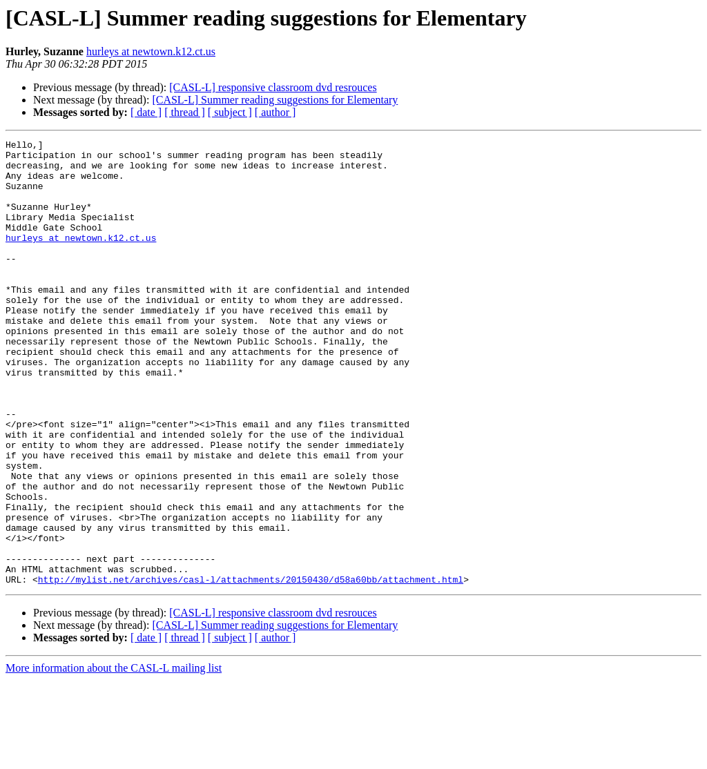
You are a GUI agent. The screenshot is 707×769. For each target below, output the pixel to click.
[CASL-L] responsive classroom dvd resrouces (272, 87)
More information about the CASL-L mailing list (114, 757)
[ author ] (275, 112)
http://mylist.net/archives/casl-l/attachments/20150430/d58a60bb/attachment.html (250, 668)
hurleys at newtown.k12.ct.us (150, 51)
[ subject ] (230, 112)
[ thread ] (184, 112)
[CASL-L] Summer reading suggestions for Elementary (275, 100)
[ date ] (146, 112)
